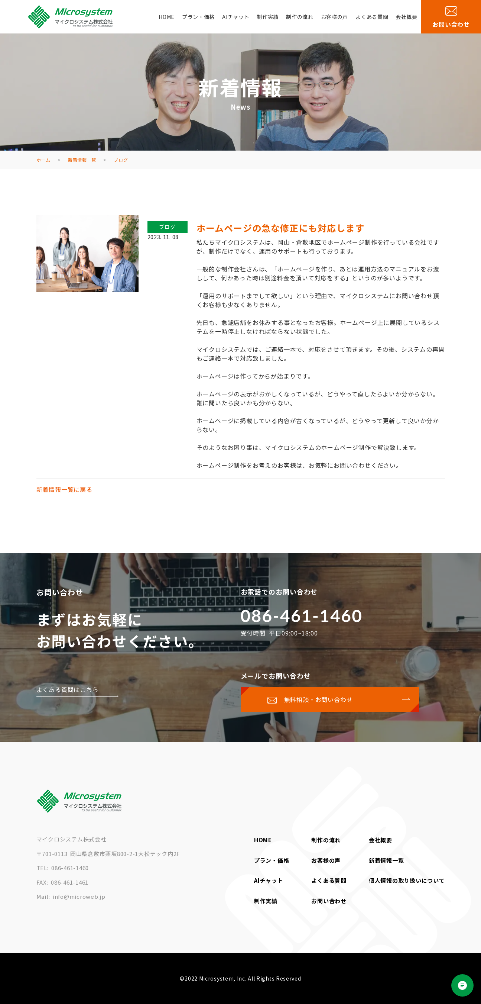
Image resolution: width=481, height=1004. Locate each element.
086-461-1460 (302, 615)
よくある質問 (371, 16)
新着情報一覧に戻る (64, 489)
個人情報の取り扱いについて (407, 880)
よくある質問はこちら (67, 689)
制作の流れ (299, 16)
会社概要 (406, 16)
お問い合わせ (329, 901)
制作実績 (268, 16)
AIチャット (235, 16)
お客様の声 (334, 16)
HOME (167, 16)
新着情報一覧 (386, 860)
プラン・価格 (198, 16)
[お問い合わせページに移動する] (330, 699)
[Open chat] (462, 985)
